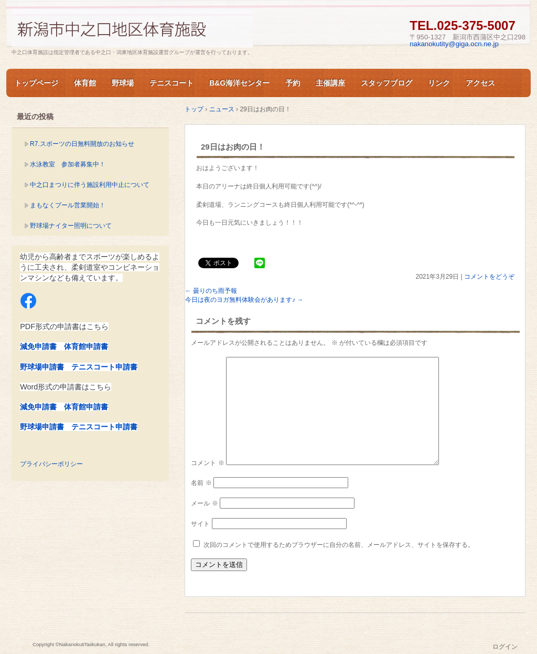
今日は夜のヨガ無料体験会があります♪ (244, 299)
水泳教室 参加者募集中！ (67, 164)
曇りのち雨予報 (211, 290)
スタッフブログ (386, 83)
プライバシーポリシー (51, 464)
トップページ (36, 83)
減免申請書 (38, 346)
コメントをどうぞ (489, 276)
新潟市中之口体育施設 (132, 28)
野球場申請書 (42, 367)
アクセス (480, 83)
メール (204, 503)
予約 (292, 83)
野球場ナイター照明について (71, 225)
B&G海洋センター (239, 83)
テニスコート (171, 83)
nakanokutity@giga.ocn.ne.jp (454, 44)
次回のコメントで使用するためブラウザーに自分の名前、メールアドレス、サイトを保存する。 (338, 544)
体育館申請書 (86, 346)
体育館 (85, 83)
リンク (439, 83)
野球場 (123, 83)
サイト (200, 524)
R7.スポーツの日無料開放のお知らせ (82, 143)
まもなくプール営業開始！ (67, 205)
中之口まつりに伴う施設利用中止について (89, 184)
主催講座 (330, 83)
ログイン (505, 646)
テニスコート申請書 (104, 367)
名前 (201, 483)
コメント (207, 463)
